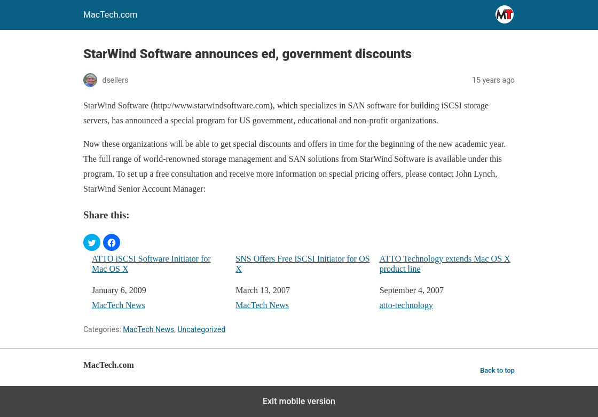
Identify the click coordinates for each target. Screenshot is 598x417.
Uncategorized (201, 329)
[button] (91, 242)
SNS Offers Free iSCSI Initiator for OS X (302, 263)
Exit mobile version (299, 401)
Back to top (497, 370)
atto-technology (406, 305)
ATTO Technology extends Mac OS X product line (445, 263)
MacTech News (118, 305)
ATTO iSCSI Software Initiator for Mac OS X (151, 263)
